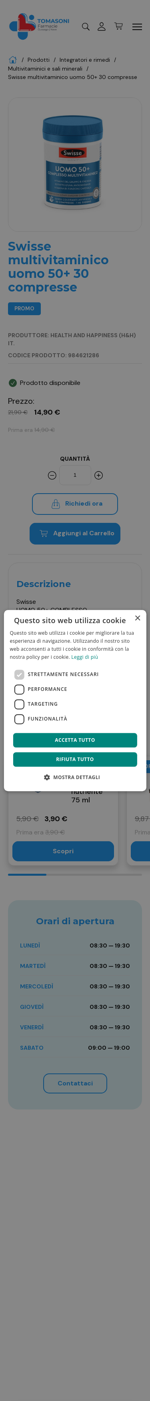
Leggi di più (84, 657)
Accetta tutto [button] (75, 740)
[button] (75, 777)
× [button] (137, 618)
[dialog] (75, 700)
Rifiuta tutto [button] (75, 759)
